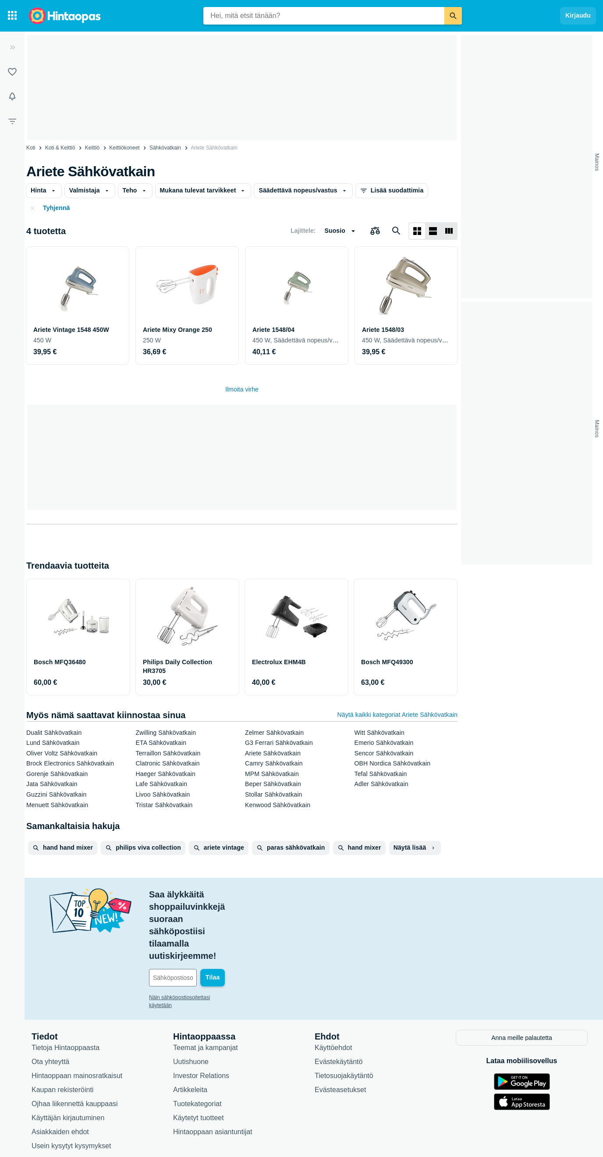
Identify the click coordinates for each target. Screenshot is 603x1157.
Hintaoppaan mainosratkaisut (77, 1013)
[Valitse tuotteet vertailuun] (375, 231)
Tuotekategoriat (197, 1041)
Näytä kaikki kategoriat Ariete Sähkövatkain (397, 714)
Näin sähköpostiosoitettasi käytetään (191, 936)
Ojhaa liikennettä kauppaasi (75, 1041)
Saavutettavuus (56, 1097)
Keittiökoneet (124, 148)
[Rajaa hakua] (12, 121)
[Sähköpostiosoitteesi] (208, 916)
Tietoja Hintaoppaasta (65, 985)
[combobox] (323, 16)
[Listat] (12, 72)
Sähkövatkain (165, 148)
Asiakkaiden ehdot (60, 1069)
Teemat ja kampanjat (205, 985)
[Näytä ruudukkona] (417, 231)
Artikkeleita (190, 1027)
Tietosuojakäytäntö (344, 1013)
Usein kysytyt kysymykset (71, 1083)
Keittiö (92, 148)
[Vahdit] (12, 96)
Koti (30, 148)
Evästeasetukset (340, 1027)
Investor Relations (201, 1013)
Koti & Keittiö (60, 148)
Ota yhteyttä (50, 999)
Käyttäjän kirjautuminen (68, 1055)
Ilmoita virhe (241, 389)
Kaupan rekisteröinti (62, 1027)
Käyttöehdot (333, 985)
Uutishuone (191, 999)
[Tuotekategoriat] (12, 16)
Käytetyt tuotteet (198, 1055)
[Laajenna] (12, 47)
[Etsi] (453, 16)
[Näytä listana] (433, 231)
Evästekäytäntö (338, 999)
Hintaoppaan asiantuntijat (212, 1069)
